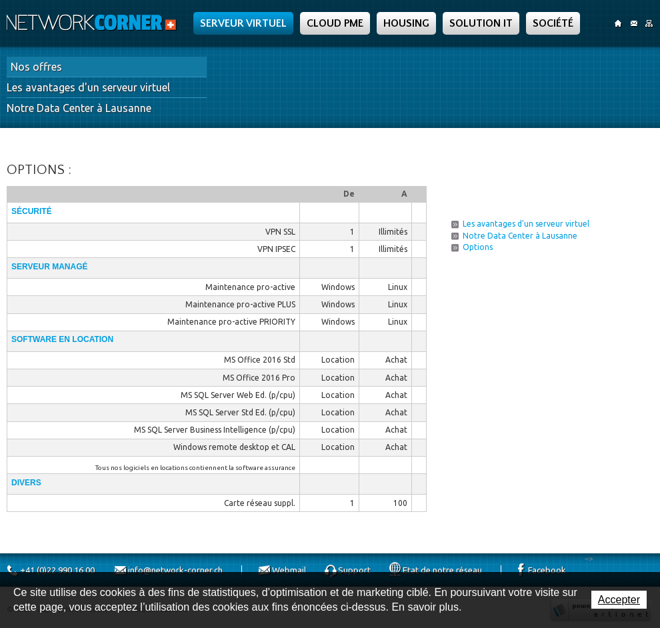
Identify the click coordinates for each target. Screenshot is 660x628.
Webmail (289, 570)
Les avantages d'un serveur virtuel (88, 87)
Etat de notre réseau (442, 570)
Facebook (547, 570)
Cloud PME (335, 23)
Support (354, 570)
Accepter (619, 599)
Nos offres (36, 67)
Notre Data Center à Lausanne (79, 108)
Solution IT (481, 23)
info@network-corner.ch (175, 570)
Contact (633, 23)
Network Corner (93, 22)
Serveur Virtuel (243, 23)
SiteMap (649, 23)
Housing (406, 23)
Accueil (618, 23)
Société (553, 23)
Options (478, 247)
